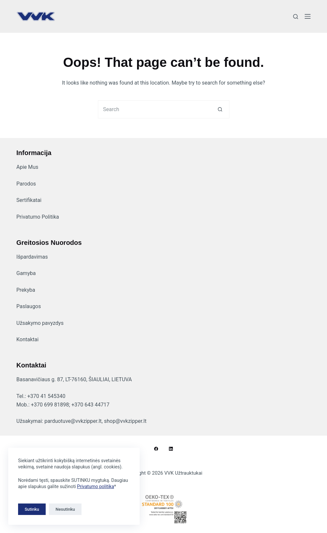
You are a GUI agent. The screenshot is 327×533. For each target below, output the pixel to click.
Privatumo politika (95, 486)
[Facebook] (156, 449)
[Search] (295, 16)
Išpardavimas (32, 257)
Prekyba (25, 290)
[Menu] (308, 16)
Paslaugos (28, 306)
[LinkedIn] (171, 449)
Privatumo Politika (37, 217)
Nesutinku (65, 509)
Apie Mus (27, 167)
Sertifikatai (28, 200)
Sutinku (32, 509)
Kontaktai (27, 339)
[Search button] (220, 109)
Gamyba (26, 273)
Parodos (26, 184)
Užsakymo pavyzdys (40, 323)
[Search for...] (154, 109)
